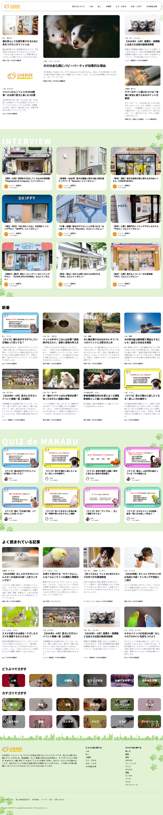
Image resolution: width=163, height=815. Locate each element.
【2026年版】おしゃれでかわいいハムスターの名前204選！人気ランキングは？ (20, 577)
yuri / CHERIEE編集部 (9, 363)
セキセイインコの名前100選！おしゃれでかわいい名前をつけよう (142, 635)
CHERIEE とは (8, 799)
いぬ (91, 6)
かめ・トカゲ (136, 6)
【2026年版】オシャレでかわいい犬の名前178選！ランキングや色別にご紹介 (142, 577)
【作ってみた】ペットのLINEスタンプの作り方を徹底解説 (102, 575)
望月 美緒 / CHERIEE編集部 (52, 363)
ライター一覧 (46, 799)
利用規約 (35, 799)
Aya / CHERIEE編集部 (10, 113)
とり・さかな (121, 6)
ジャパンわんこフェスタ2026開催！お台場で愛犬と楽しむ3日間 (19, 93)
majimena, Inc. (42, 808)
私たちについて (78, 6)
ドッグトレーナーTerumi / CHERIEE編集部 (98, 601)
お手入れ (128, 760)
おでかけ (10, 89)
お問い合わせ (59, 799)
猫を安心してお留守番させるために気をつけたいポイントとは (20, 42)
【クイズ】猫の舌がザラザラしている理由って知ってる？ (20, 341)
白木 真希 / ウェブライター (52, 601)
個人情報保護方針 (23, 799)
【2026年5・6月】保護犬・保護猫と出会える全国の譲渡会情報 (142, 42)
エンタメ (137, 38)
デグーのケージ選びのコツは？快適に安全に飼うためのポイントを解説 (141, 95)
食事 (127, 757)
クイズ (9, 336)
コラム (96, 392)
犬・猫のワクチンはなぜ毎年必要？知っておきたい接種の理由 (61, 397)
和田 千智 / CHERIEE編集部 (12, 60)
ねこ (99, 6)
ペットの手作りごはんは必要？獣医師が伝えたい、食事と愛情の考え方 (61, 341)
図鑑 (127, 772)
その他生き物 (151, 6)
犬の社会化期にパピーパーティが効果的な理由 (74, 65)
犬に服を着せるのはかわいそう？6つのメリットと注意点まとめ (101, 341)
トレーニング (54, 61)
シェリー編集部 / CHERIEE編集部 (136, 60)
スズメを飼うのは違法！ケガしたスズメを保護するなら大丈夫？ (20, 635)
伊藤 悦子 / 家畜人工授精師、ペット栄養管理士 (141, 119)
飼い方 (9, 38)
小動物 (108, 6)
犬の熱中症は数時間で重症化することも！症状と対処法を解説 (142, 341)
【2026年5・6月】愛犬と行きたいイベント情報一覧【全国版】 (19, 397)
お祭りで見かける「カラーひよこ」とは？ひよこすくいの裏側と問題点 (61, 575)
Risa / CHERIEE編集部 (131, 657)
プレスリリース (131, 784)
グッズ (128, 766)
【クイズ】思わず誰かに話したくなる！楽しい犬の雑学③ (142, 397)
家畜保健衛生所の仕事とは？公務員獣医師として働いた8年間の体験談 (101, 397)
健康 (89, 336)
